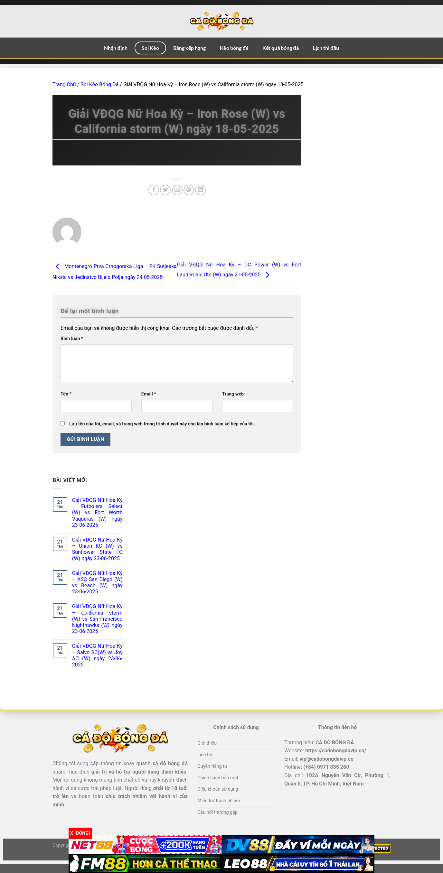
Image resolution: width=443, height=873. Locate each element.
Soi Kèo (150, 48)
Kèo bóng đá (234, 48)
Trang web (233, 394)
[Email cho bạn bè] (177, 190)
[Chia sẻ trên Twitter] (165, 190)
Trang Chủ (64, 84)
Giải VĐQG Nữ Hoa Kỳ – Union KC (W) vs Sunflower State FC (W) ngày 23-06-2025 (97, 549)
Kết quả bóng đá (280, 48)
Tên (66, 394)
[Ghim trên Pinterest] (189, 190)
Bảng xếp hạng (189, 48)
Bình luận (72, 338)
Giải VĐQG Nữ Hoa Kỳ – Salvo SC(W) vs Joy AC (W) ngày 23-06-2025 (97, 655)
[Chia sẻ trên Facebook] (153, 190)
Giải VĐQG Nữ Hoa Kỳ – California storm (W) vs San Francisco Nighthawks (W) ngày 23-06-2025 (97, 618)
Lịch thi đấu (326, 48)
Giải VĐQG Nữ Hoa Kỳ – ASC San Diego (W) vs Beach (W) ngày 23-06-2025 (97, 582)
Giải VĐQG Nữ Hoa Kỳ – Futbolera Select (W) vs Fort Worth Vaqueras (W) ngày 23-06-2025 (97, 512)
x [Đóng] (80, 833)
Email (148, 394)
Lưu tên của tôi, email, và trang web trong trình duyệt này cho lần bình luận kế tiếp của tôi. (162, 424)
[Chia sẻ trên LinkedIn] (200, 190)
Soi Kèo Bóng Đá (99, 84)
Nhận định (115, 48)
